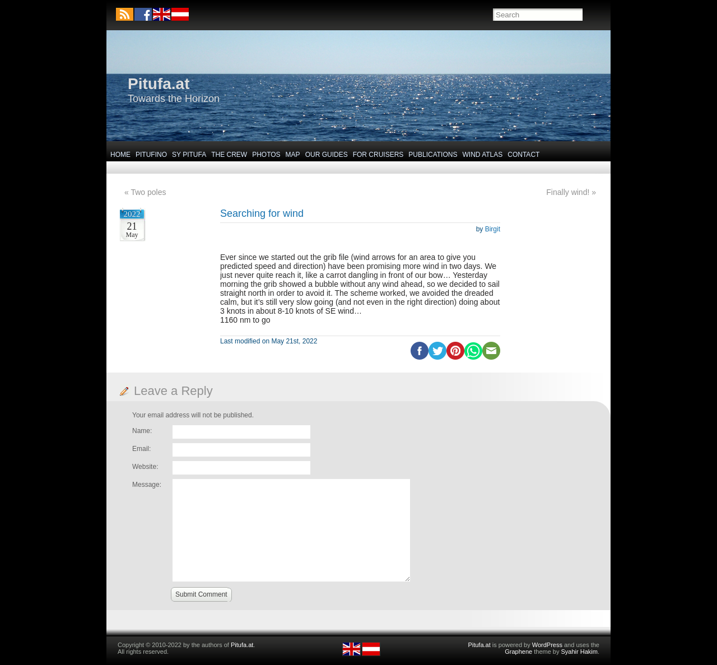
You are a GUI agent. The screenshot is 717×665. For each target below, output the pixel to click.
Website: (145, 467)
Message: (146, 485)
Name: (142, 431)
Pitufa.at (158, 83)
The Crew (229, 155)
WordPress (547, 644)
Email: (141, 449)
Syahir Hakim (579, 651)
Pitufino (151, 155)
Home (120, 155)
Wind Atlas (482, 155)
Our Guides (326, 155)
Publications (432, 155)
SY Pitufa (189, 155)
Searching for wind (262, 213)
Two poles (148, 192)
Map (293, 155)
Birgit (492, 229)
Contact (523, 155)
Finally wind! (567, 192)
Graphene (518, 651)
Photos (266, 155)
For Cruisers (378, 155)
